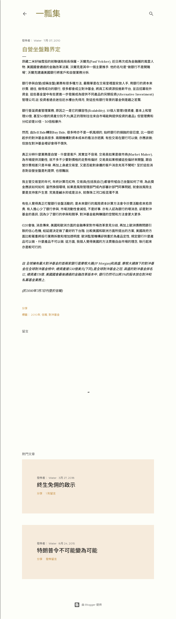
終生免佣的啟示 (56, 484)
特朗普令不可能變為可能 (67, 550)
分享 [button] (25, 308)
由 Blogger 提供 (88, 605)
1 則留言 (51, 493)
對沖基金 (54, 314)
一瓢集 (48, 13)
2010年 (35, 314)
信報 (44, 314)
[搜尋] (151, 12)
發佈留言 (51, 559)
